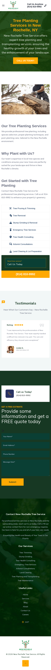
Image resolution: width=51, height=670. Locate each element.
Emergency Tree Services (25, 564)
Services (25, 598)
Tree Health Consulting (25, 560)
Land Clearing (25, 572)
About (25, 606)
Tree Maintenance (25, 580)
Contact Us (25, 610)
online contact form (14, 527)
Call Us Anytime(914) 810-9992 (36, 5)
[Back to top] (25, 663)
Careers (25, 614)
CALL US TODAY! (25, 60)
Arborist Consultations (25, 568)
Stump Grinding (25, 556)
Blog (25, 602)
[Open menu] (3, 5)
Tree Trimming (25, 552)
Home (25, 594)
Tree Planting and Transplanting (25, 576)
